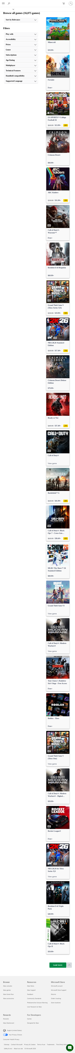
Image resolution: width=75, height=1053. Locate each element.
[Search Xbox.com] (9, 3)
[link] (57, 35)
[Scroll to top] (69, 965)
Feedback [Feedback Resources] (30, 994)
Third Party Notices (62, 1044)
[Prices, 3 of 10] (21, 45)
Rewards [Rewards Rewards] (6, 1019)
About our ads (18, 1048)
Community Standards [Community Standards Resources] (34, 998)
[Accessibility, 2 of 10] (21, 39)
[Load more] (57, 965)
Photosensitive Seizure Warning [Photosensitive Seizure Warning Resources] (37, 1002)
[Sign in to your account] (71, 3)
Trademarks (50, 1044)
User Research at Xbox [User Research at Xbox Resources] (34, 1007)
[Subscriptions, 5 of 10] (21, 55)
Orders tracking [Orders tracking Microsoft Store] (56, 998)
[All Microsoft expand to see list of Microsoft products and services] (3, 3)
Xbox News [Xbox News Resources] (30, 986)
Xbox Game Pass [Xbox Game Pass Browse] (8, 994)
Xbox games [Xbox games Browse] (7, 990)
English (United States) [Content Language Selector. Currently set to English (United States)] (14, 1030)
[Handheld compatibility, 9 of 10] (21, 76)
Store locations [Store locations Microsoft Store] (56, 1002)
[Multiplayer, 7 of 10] (21, 65)
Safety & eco (8, 1048)
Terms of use (41, 1044)
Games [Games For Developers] (29, 1019)
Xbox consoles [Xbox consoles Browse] (7, 986)
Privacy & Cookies (30, 1044)
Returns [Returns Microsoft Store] (53, 994)
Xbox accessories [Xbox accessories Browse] (8, 998)
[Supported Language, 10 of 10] (21, 81)
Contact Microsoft (16, 1044)
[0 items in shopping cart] (64, 3)
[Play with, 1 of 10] (21, 34)
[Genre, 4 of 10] (21, 50)
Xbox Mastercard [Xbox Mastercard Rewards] (8, 1023)
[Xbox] (7, 9)
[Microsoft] (37, 2)
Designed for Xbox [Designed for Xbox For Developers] (33, 1023)
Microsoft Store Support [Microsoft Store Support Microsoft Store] (58, 990)
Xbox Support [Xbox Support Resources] (31, 990)
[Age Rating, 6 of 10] (21, 60)
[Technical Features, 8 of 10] (21, 71)
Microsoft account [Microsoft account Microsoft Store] (56, 986)
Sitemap (6, 1044)
